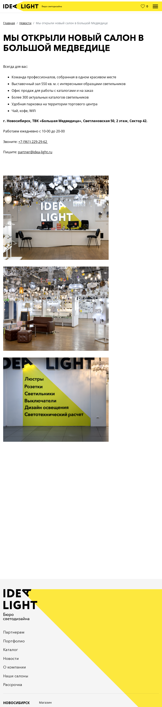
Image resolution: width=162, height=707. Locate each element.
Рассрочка (12, 684)
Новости (25, 23)
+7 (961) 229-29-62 (33, 141)
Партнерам (13, 632)
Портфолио (14, 641)
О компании (14, 667)
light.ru (46, 152)
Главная (9, 23)
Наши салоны (15, 676)
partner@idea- (29, 152)
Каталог (10, 649)
